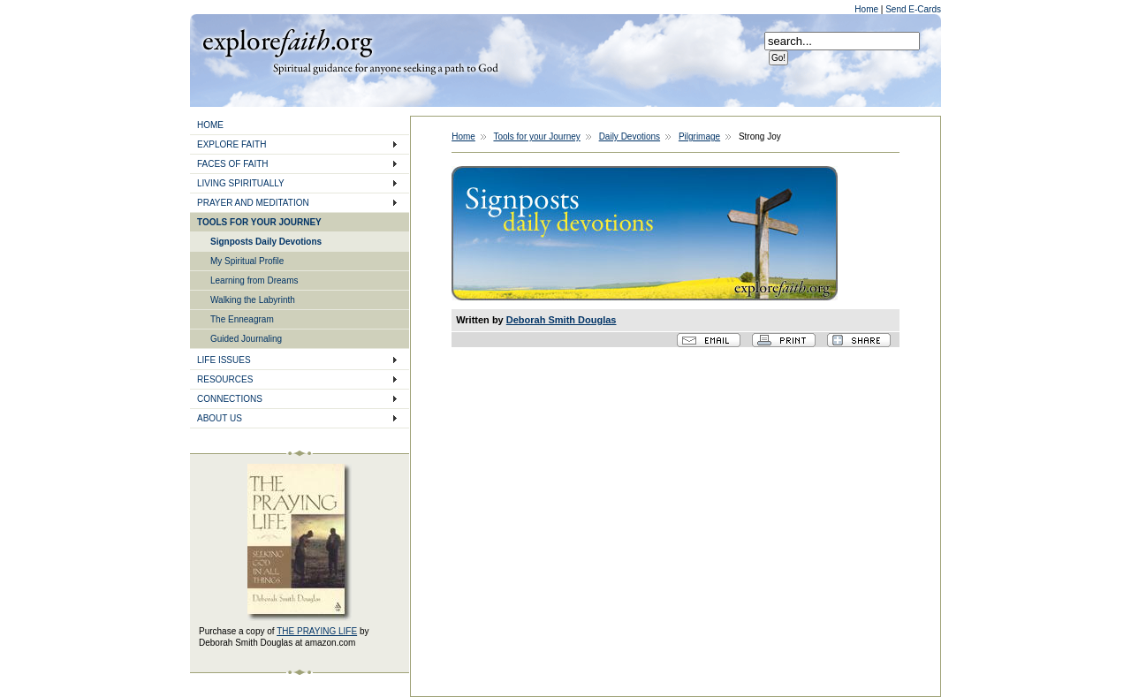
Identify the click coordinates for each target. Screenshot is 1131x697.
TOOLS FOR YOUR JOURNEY (259, 222)
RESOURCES (225, 379)
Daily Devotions (629, 136)
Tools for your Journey (536, 136)
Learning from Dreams (254, 280)
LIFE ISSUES (224, 360)
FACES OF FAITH (233, 164)
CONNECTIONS (229, 399)
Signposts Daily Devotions (266, 241)
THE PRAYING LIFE (317, 631)
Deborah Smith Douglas (561, 319)
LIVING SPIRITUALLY (241, 183)
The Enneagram (242, 319)
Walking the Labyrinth (252, 300)
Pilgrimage (699, 136)
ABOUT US (219, 418)
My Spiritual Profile (247, 261)
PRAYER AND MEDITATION (253, 203)
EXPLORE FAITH (231, 144)
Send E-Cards (913, 9)
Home (867, 9)
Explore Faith (287, 41)
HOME (210, 125)
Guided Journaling (246, 339)
